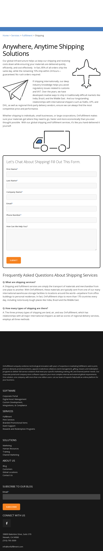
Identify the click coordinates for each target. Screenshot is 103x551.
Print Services (8, 404)
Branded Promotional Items (15, 407)
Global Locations (10, 456)
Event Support (9, 410)
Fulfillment (7, 401)
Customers (7, 453)
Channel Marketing (11, 439)
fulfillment (27, 27)
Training (6, 436)
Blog (5, 450)
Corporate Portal (10, 380)
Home (6, 27)
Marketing (7, 429)
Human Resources (11, 433)
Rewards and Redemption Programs (19, 413)
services (15, 27)
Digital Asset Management (14, 383)
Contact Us (8, 459)
